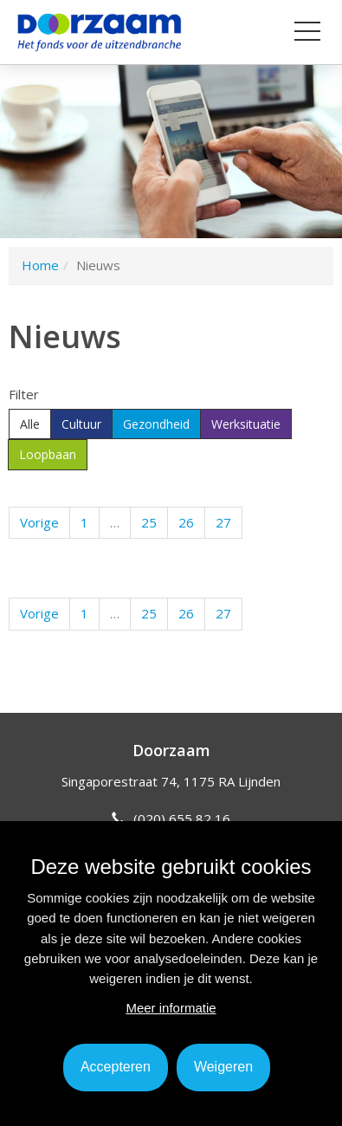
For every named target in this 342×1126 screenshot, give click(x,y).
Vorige (39, 522)
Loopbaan (47, 454)
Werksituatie (246, 424)
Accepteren (116, 1066)
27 (223, 522)
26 (186, 522)
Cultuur (81, 424)
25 (149, 522)
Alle (30, 424)
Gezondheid (156, 424)
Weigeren (223, 1066)
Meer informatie (171, 1007)
